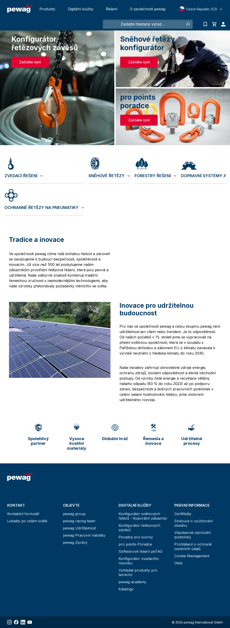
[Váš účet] (222, 24)
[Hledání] (188, 24)
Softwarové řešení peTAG (140, 551)
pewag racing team (79, 521)
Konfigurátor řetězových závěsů (139, 527)
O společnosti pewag (147, 9)
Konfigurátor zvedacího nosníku (139, 560)
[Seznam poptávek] (205, 24)
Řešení (111, 9)
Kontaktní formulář (23, 514)
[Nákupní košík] (214, 24)
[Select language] (201, 9)
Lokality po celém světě (27, 521)
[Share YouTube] (29, 622)
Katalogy (126, 589)
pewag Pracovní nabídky (84, 535)
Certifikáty (182, 514)
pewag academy (132, 582)
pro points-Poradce (135, 544)
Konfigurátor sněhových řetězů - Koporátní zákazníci (143, 516)
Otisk (178, 563)
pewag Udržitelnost (79, 528)
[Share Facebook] (16, 622)
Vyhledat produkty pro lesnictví (138, 572)
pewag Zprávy (75, 542)
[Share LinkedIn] (23, 622)
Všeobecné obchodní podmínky (192, 534)
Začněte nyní (30, 62)
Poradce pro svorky (136, 537)
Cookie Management (191, 556)
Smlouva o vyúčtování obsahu (193, 523)
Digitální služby (80, 9)
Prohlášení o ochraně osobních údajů (193, 546)
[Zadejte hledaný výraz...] (143, 24)
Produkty (47, 9)
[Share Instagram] (9, 622)
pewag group (74, 514)
